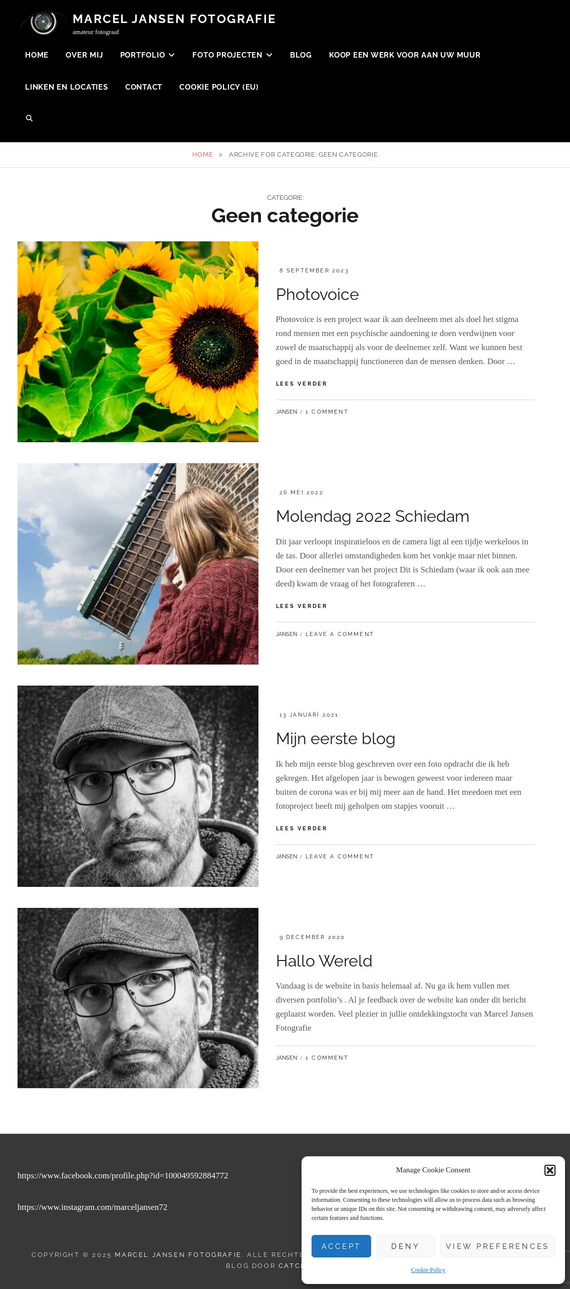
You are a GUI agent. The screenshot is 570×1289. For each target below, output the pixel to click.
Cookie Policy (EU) (219, 87)
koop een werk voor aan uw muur (405, 55)
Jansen (286, 412)
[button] (550, 1170)
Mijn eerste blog (336, 738)
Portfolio (142, 55)
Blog (301, 55)
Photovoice (317, 294)
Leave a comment (340, 634)
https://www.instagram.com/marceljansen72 (92, 1207)
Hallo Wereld (324, 960)
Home (37, 55)
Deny (405, 1246)
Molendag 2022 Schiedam (372, 516)
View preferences (497, 1246)
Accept (342, 1246)
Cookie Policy (428, 1269)
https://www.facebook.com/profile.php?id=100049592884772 (123, 1175)
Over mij (84, 55)
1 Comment (327, 412)
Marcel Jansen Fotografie (174, 19)
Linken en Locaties (66, 87)
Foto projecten (227, 55)
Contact (143, 87)
